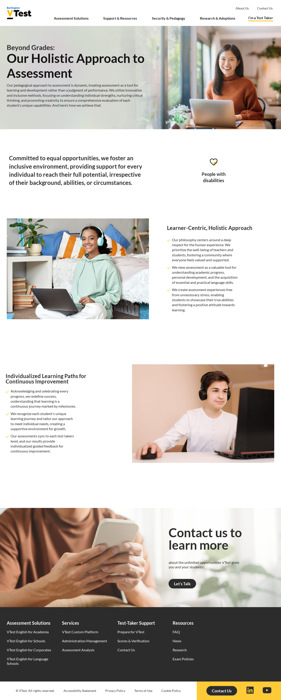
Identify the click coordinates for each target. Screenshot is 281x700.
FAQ (176, 632)
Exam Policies (183, 659)
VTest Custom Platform (80, 632)
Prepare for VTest (130, 632)
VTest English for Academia (28, 632)
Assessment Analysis (78, 650)
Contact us (265, 8)
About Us (242, 8)
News (177, 641)
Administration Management (84, 641)
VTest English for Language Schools (27, 661)
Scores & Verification (133, 641)
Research (180, 650)
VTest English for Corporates (29, 650)
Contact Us (126, 650)
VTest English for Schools (26, 641)
